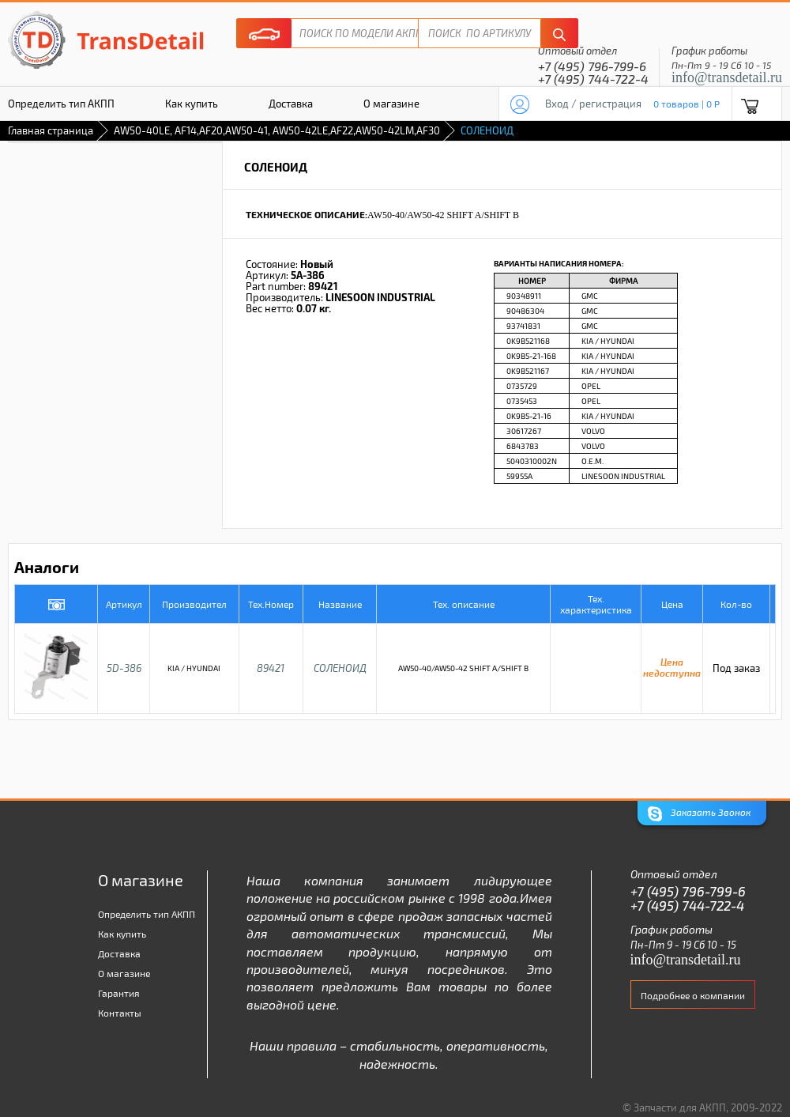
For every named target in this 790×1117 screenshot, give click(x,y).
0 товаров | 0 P (686, 103)
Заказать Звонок (699, 813)
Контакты (119, 1012)
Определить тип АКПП (146, 913)
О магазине (391, 103)
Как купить (191, 103)
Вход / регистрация (593, 103)
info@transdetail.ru (727, 77)
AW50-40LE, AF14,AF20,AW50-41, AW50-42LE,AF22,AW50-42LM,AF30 (277, 130)
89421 (270, 668)
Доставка (291, 103)
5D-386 (124, 668)
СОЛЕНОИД (340, 668)
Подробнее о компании (693, 995)
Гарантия (119, 992)
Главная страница (50, 130)
